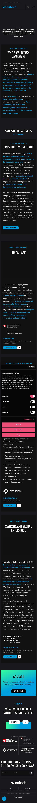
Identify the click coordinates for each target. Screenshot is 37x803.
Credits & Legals (26, 791)
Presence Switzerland (10, 227)
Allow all (18, 424)
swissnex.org (10, 505)
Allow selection (18, 430)
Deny (18, 435)
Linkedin (14, 722)
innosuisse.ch (10, 347)
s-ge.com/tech (10, 657)
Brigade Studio (26, 793)
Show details (28, 419)
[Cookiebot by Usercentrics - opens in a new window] (27, 367)
